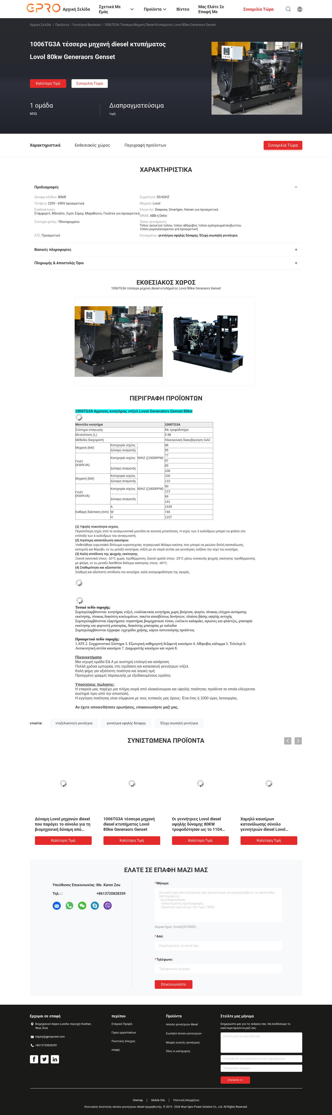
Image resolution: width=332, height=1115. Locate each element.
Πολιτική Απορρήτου (186, 1100)
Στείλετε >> (235, 1080)
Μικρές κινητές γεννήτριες (183, 1042)
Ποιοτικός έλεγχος (123, 1041)
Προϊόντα (62, 25)
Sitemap (138, 1100)
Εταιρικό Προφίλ (122, 1024)
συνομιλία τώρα (89, 83)
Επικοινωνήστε (173, 984)
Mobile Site (158, 1100)
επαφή (116, 1049)
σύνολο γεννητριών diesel (182, 1024)
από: (160, 936)
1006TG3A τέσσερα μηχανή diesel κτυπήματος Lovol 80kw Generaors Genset (129, 824)
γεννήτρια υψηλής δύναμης (126, 723)
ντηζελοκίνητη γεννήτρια (74, 723)
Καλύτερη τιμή (48, 83)
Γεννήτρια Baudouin (86, 25)
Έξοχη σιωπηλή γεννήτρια (179, 723)
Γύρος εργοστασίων (124, 1032)
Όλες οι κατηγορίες (178, 1051)
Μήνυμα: (163, 883)
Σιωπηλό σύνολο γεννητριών (184, 1033)
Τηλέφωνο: (165, 959)
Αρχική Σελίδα (40, 25)
